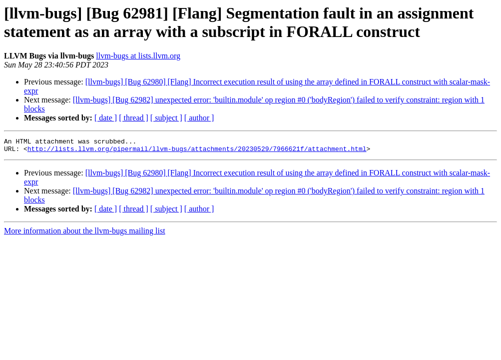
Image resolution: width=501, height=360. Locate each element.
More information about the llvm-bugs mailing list (84, 234)
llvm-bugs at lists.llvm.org (138, 56)
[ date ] (105, 118)
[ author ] (199, 118)
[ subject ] (166, 118)
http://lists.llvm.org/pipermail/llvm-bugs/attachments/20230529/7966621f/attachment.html (197, 151)
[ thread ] (133, 118)
